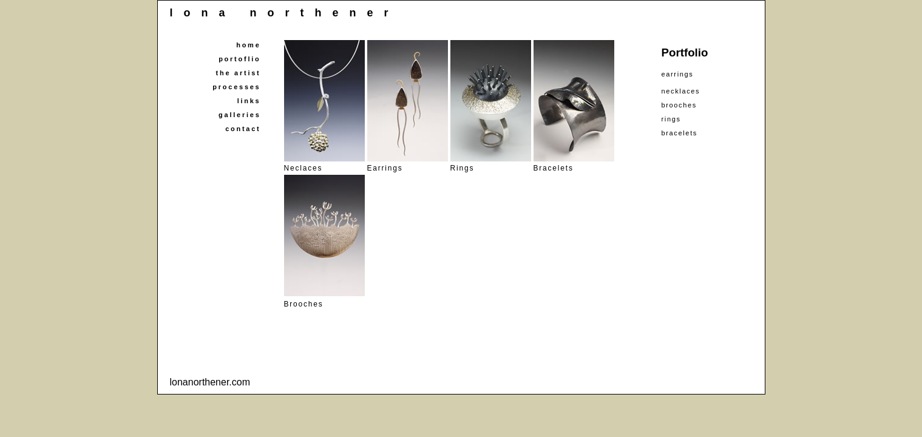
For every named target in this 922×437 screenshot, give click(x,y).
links (249, 100)
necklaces (681, 91)
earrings (678, 74)
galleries (239, 114)
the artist (238, 72)
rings (671, 119)
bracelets (679, 133)
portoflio (239, 59)
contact (242, 128)
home (248, 45)
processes (236, 86)
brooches (679, 105)
